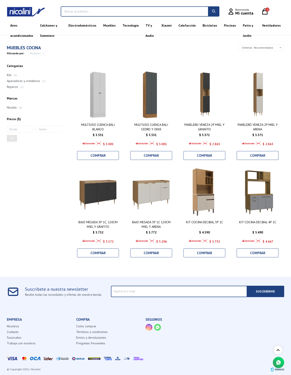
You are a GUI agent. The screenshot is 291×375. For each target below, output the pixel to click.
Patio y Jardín (248, 27)
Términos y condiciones (92, 332)
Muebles (109, 25)
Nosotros (13, 326)
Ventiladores (271, 25)
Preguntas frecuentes (90, 343)
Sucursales (14, 337)
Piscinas (230, 25)
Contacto (13, 332)
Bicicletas (210, 25)
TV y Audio (150, 27)
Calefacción (187, 25)
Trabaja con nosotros (21, 343)
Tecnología (131, 25)
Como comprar (86, 326)
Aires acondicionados (21, 27)
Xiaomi (166, 25)
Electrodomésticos (82, 25)
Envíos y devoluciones (91, 337)
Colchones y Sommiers (48, 27)
